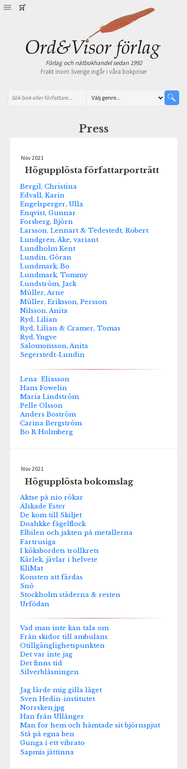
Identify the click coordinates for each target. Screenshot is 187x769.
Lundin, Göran (45, 257)
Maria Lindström (49, 396)
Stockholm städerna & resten (70, 594)
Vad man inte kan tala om (64, 628)
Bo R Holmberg (46, 432)
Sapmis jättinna (47, 752)
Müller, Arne (42, 292)
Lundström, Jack (48, 283)
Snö (27, 586)
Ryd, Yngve (38, 337)
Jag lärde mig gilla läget (61, 690)
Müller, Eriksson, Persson (63, 302)
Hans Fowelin (43, 388)
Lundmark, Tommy (54, 275)
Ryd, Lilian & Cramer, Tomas (70, 328)
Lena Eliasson (45, 379)
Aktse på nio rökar (51, 497)
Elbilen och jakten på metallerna (76, 532)
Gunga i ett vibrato (52, 743)
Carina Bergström (51, 423)
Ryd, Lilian (38, 319)
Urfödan (34, 604)
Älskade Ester (43, 506)
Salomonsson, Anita (54, 346)
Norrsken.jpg (42, 707)
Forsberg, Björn (46, 221)
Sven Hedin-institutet (57, 699)
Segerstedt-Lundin (52, 354)
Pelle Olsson (41, 405)
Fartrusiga (38, 542)
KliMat (31, 568)
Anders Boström (48, 414)
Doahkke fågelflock (53, 523)
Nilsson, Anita (44, 310)
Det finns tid (41, 663)
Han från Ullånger (52, 716)
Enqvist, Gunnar (48, 213)
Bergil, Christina (48, 186)
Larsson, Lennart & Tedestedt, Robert (84, 230)
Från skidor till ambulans (64, 636)
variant (85, 239)
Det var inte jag (46, 654)
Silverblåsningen (49, 672)
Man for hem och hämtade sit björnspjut (90, 725)
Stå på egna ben (47, 734)
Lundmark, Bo (45, 266)
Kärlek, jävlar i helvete (58, 559)
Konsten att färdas (51, 577)
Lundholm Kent (47, 248)
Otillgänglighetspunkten (62, 645)
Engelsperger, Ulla (51, 204)
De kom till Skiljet (51, 515)
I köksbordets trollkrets (59, 550)
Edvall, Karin (42, 195)
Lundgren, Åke (45, 239)
